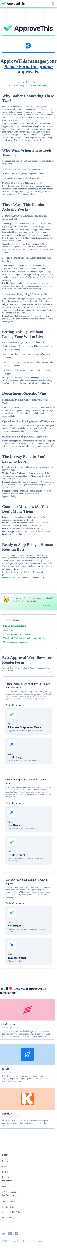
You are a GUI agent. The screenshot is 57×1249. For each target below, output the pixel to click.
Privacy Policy (8, 1217)
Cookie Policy (8, 1207)
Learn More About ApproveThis (17, 634)
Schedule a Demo (9, 578)
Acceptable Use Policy (11, 1212)
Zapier (32, 132)
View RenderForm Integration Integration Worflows (25, 638)
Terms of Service (9, 1201)
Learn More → (48, 605)
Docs (4, 1187)
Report (5, 1161)
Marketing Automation (37, 85)
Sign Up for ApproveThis (14, 626)
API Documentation (10, 1192)
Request (5, 1177)
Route (4, 1166)
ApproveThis (27, 117)
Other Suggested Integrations (15, 642)
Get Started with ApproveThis (14, 572)
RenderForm (42, 117)
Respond (6, 1172)
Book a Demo (9, 630)
